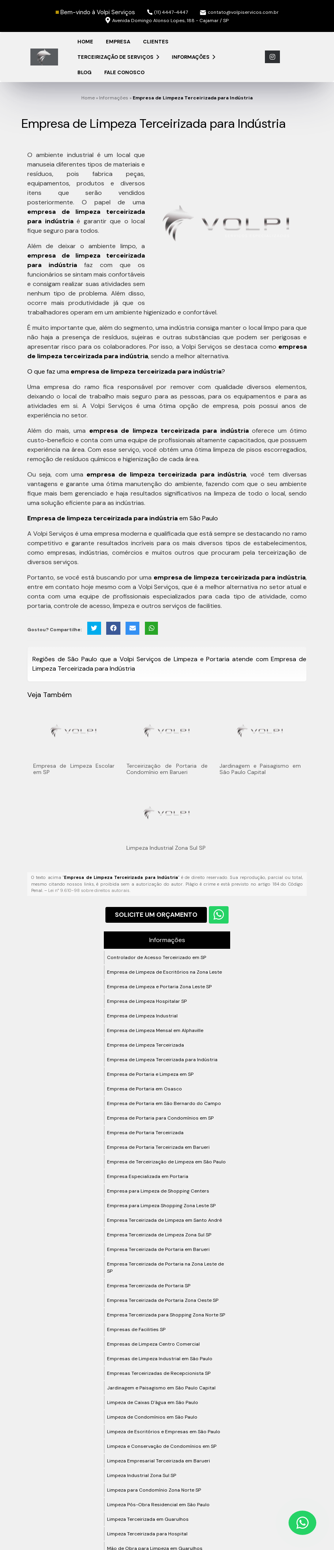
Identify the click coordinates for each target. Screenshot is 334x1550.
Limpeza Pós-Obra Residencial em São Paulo (158, 1504)
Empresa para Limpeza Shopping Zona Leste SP (161, 1205)
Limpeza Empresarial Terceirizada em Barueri (158, 1461)
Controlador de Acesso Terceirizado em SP (156, 957)
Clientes (156, 41)
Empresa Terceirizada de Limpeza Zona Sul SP (159, 1235)
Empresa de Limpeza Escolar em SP (73, 769)
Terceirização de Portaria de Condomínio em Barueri (167, 769)
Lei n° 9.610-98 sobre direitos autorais (88, 890)
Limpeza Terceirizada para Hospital (147, 1534)
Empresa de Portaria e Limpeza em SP (150, 1074)
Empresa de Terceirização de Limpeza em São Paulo (166, 1162)
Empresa (118, 41)
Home (85, 41)
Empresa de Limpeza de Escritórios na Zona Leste (164, 972)
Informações (193, 57)
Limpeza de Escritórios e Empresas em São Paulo (163, 1431)
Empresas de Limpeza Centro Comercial (153, 1344)
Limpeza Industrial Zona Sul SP (166, 847)
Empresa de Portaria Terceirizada (145, 1132)
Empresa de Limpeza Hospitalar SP (147, 1001)
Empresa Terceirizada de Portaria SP (148, 1286)
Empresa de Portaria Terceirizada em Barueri (158, 1147)
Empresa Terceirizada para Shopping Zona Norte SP (166, 1315)
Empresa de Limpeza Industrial (142, 1016)
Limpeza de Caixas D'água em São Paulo (152, 1402)
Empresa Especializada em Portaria (147, 1176)
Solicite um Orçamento (156, 915)
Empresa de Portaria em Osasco (144, 1089)
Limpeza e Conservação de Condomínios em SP (161, 1446)
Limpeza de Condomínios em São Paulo (152, 1417)
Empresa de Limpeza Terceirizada (145, 1045)
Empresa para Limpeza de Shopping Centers (158, 1191)
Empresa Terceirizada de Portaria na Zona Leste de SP (165, 1267)
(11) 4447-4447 (167, 12)
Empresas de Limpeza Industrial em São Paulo (159, 1359)
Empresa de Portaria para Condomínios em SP (160, 1118)
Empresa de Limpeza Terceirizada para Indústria (162, 1059)
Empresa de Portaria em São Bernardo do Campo (164, 1103)
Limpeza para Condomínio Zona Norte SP (154, 1490)
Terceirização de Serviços (118, 57)
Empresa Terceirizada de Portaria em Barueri (158, 1249)
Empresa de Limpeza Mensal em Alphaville (155, 1030)
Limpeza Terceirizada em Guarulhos (148, 1519)
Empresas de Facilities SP (136, 1329)
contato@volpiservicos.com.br (239, 12)
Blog (84, 72)
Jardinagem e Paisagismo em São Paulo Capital (260, 769)
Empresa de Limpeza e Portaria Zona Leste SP (159, 986)
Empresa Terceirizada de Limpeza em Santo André (164, 1220)
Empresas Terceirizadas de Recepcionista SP (158, 1373)
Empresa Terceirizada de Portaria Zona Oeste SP (162, 1300)
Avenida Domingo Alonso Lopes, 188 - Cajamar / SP (167, 20)
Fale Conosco (124, 72)
